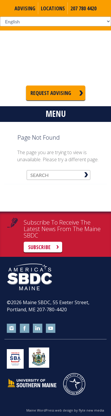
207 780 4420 (83, 8)
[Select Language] (55, 21)
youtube (50, 328)
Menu (56, 113)
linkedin (37, 328)
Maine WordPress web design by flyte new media (65, 410)
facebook (24, 328)
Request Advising (50, 92)
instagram (11, 328)
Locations (53, 8)
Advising (25, 8)
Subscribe (39, 247)
